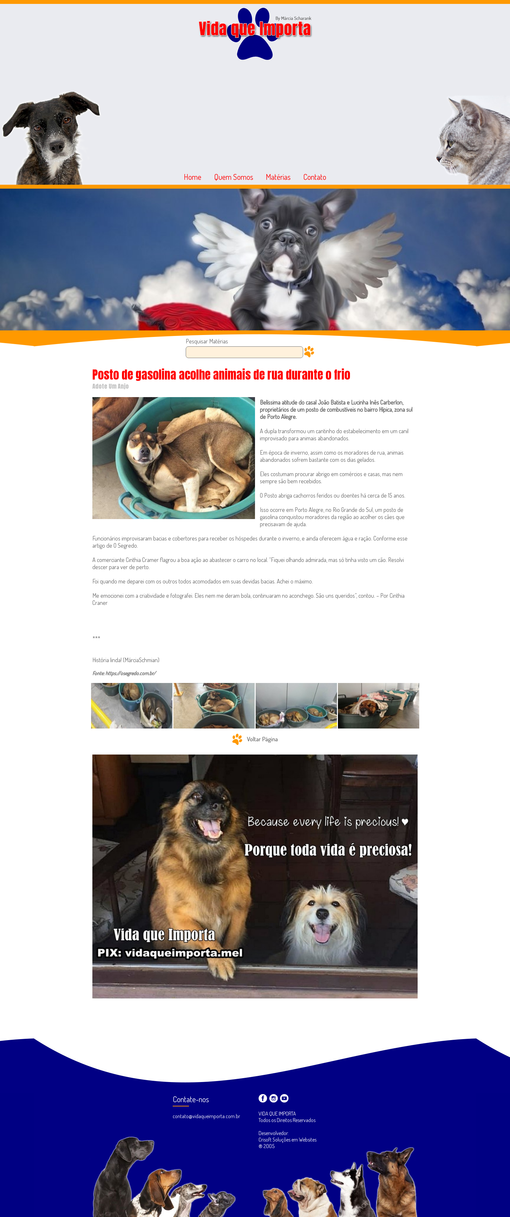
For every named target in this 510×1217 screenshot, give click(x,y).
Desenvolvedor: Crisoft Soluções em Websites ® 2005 (287, 1139)
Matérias (278, 177)
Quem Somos (233, 177)
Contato (314, 177)
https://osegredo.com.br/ (130, 673)
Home (192, 177)
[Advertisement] (255, 111)
